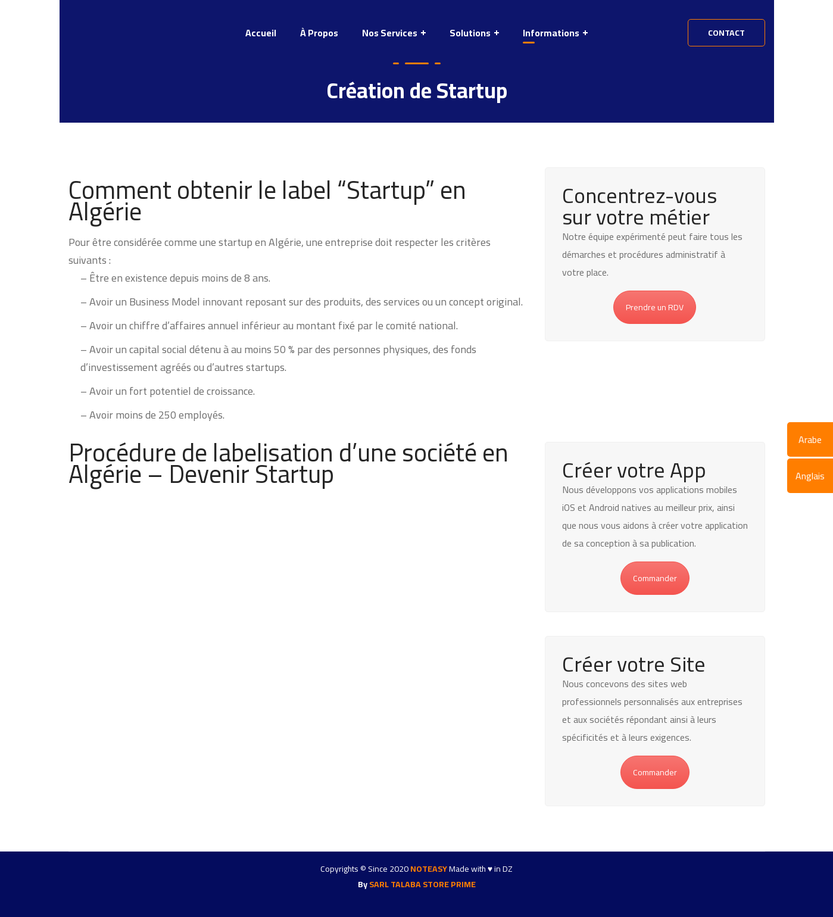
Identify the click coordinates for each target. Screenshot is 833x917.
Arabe (810, 439)
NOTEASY (428, 869)
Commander (655, 578)
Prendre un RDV (655, 307)
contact (726, 32)
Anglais (810, 476)
